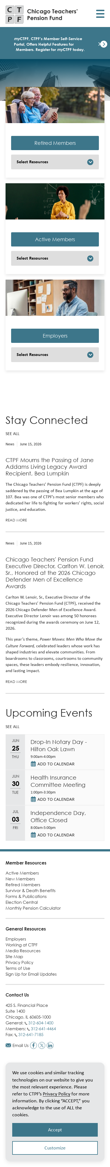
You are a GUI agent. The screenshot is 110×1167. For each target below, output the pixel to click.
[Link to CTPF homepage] (42, 15)
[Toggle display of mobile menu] (100, 14)
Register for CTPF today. (60, 49)
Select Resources (32, 161)
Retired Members (55, 143)
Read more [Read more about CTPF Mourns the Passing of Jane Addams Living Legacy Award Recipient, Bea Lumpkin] (16, 520)
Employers (55, 336)
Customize (55, 1147)
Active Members (55, 239)
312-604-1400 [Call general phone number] (40, 1022)
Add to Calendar (56, 763)
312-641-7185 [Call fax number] (30, 1034)
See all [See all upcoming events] (12, 726)
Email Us (20, 1045)
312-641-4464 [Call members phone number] (43, 1028)
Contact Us (17, 995)
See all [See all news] (12, 433)
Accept (55, 1129)
